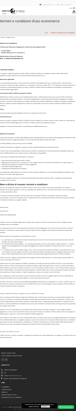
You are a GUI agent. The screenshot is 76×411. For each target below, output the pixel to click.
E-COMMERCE (5, 387)
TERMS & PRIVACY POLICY (9, 395)
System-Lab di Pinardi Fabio (16, 407)
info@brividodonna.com (15, 375)
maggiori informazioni (34, 406)
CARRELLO (4, 392)
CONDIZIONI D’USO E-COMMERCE (11, 397)
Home (4, 14)
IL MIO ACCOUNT (6, 389)
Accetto (44, 406)
